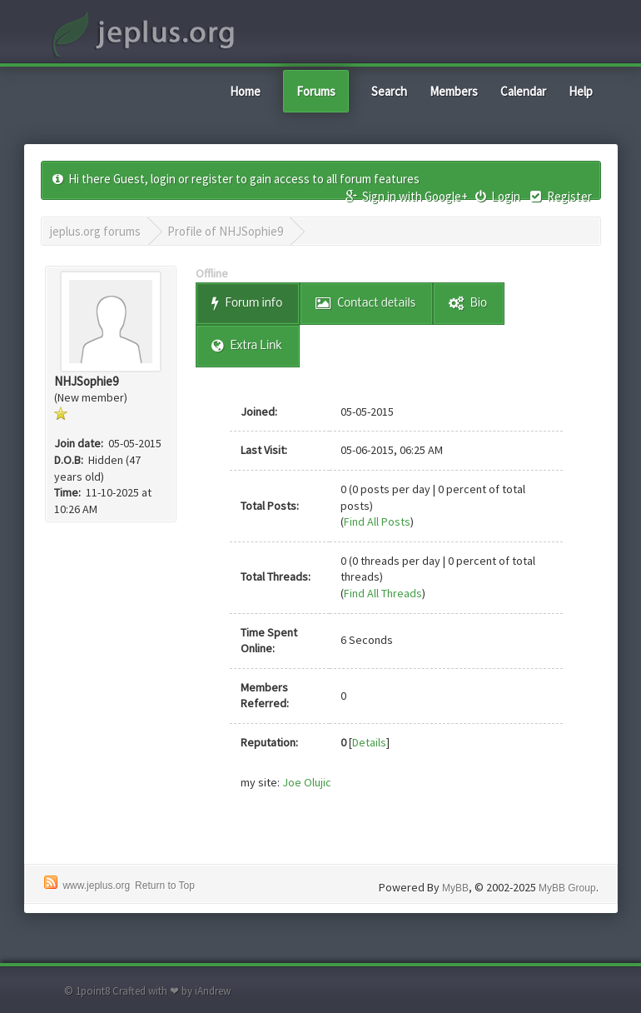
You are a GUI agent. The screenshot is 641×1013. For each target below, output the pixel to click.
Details (369, 742)
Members (454, 91)
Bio (468, 303)
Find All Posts (377, 521)
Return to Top (165, 885)
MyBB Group (567, 888)
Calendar (523, 91)
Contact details (365, 303)
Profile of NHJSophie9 (225, 231)
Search (389, 91)
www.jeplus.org (96, 885)
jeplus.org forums (95, 231)
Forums (315, 91)
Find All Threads (383, 593)
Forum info (246, 303)
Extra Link (246, 346)
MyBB (455, 888)
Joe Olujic (306, 782)
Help (581, 91)
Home (245, 91)
